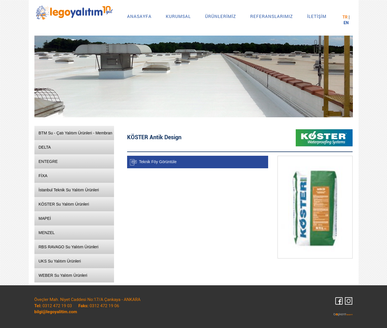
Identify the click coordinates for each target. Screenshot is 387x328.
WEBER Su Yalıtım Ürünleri (63, 275)
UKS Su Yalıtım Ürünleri (60, 261)
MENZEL (47, 232)
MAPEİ (45, 218)
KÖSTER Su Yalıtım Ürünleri (64, 204)
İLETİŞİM (316, 16)
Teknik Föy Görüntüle (158, 161)
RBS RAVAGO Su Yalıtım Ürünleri (69, 247)
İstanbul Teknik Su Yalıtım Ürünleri (69, 190)
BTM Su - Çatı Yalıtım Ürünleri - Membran (75, 133)
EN (346, 22)
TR (345, 17)
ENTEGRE (48, 161)
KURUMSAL (178, 16)
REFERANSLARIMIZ (271, 16)
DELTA (45, 147)
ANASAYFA (139, 16)
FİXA (43, 175)
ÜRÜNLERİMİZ (220, 16)
